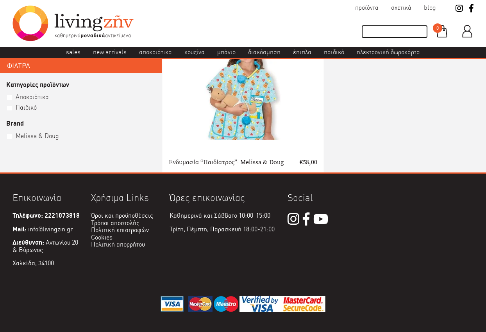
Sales (73, 52)
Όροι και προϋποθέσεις (122, 215)
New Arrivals (110, 52)
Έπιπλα (302, 52)
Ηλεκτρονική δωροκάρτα (388, 52)
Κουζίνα (194, 52)
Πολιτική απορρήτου (118, 244)
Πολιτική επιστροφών (120, 230)
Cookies (102, 237)
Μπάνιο (226, 52)
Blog (430, 7)
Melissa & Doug (37, 136)
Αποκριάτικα (155, 52)
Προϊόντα (367, 7)
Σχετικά (401, 7)
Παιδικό (334, 52)
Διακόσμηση (264, 52)
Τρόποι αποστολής (115, 223)
